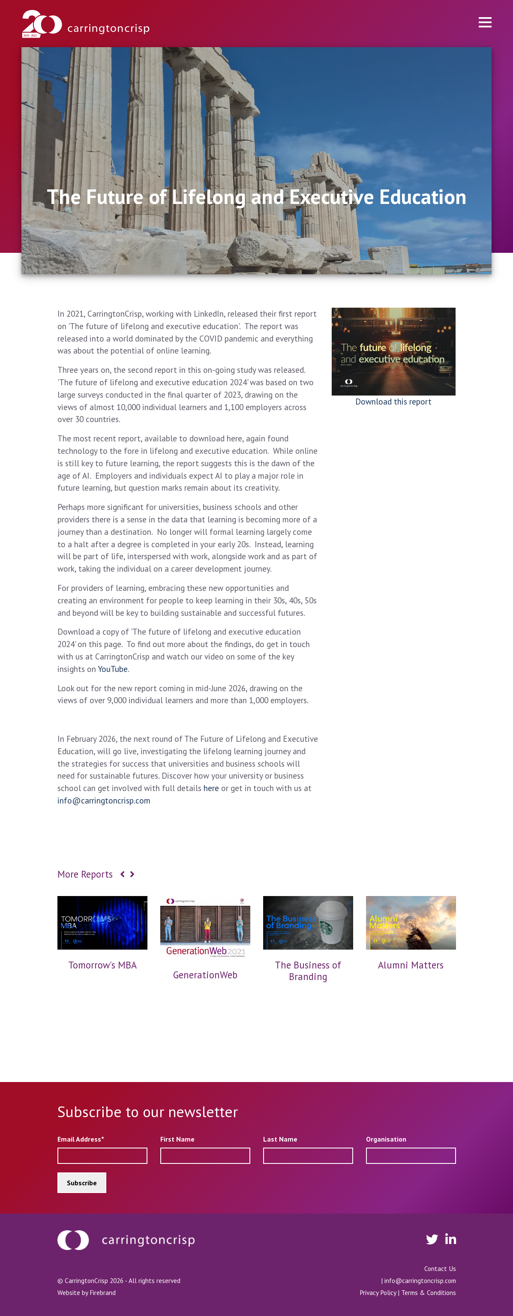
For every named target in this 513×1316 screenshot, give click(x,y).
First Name (177, 1139)
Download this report (393, 401)
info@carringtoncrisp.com (103, 800)
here (211, 787)
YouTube (113, 668)
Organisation (386, 1139)
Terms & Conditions (428, 1292)
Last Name (280, 1139)
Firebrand (103, 1292)
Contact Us (440, 1268)
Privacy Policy (378, 1292)
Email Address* (80, 1139)
